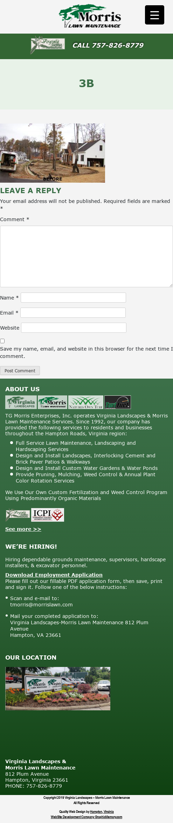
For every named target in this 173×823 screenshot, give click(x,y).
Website (9, 328)
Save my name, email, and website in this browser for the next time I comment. (86, 352)
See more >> (23, 529)
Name (9, 298)
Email (9, 313)
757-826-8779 (117, 45)
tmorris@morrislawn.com (41, 604)
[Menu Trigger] (154, 14)
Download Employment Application (54, 575)
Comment (14, 219)
